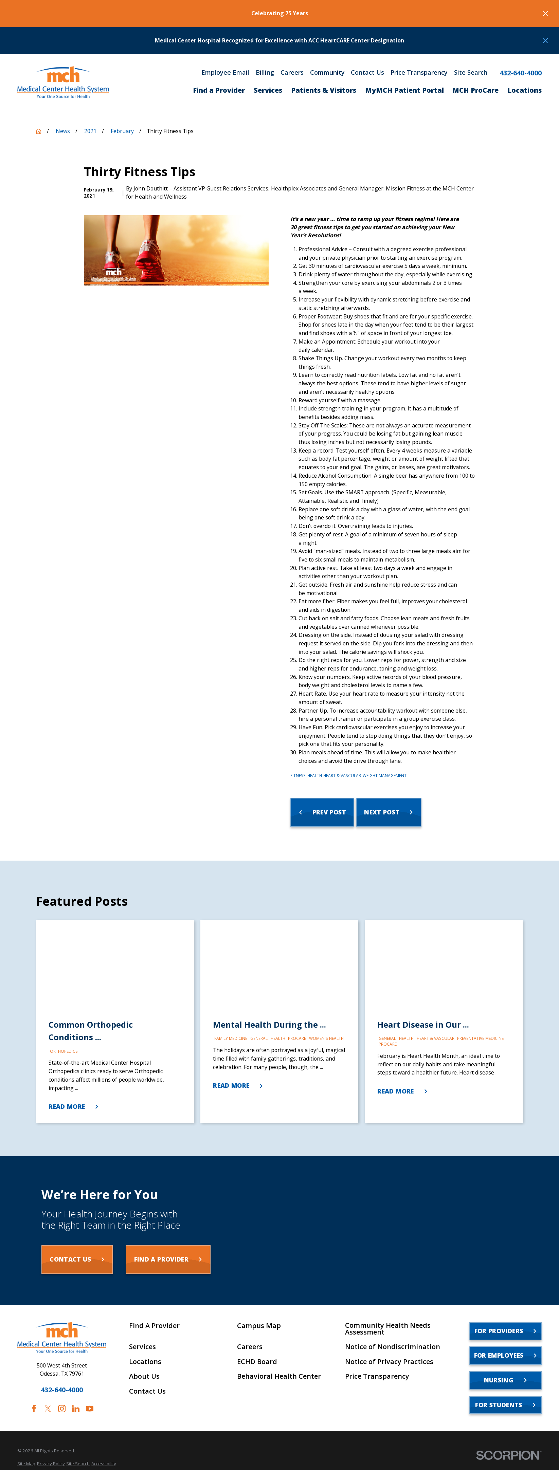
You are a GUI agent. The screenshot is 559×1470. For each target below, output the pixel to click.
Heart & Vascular (342, 776)
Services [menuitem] (268, 90)
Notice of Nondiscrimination (392, 1346)
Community (327, 72)
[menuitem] (26, 1463)
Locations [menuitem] (524, 90)
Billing (265, 72)
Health (314, 776)
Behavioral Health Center (279, 1376)
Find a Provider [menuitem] (219, 90)
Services (142, 1346)
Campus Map (259, 1325)
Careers (292, 72)
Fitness (298, 776)
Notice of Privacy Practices (389, 1361)
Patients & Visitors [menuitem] (323, 90)
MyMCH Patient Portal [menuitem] (404, 90)
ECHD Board (257, 1361)
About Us (144, 1376)
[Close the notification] (545, 13)
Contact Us (367, 72)
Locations (145, 1361)
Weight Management (385, 776)
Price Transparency (419, 72)
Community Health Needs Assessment (388, 1329)
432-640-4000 (521, 73)
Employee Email (225, 72)
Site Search (470, 72)
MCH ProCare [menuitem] (475, 90)
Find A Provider (154, 1325)
